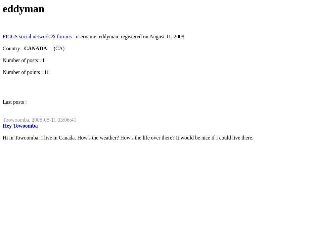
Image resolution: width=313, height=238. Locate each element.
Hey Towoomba (20, 126)
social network (34, 36)
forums (64, 36)
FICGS (10, 36)
